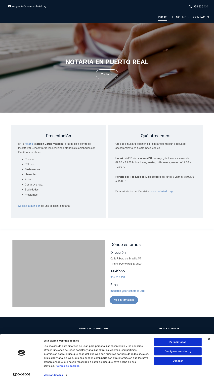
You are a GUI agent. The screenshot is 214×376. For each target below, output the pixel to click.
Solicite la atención (29, 205)
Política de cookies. (67, 360)
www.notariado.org (161, 190)
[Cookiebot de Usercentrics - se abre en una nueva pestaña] (21, 369)
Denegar (178, 355)
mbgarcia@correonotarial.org (29, 6)
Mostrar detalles (53, 369)
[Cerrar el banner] (209, 333)
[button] (107, 74)
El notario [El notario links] (180, 17)
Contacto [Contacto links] (201, 17)
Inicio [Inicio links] (162, 17)
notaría (29, 143)
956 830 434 (200, 6)
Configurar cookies (178, 345)
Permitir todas (178, 336)
